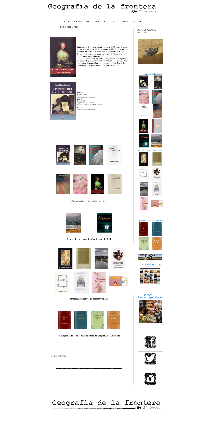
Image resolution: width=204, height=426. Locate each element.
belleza (106, 22)
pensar (97, 22)
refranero (125, 22)
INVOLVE (137, 22)
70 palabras (78, 22)
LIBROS (66, 22)
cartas (115, 22)
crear (88, 22)
